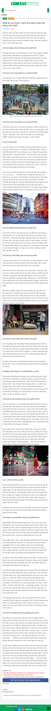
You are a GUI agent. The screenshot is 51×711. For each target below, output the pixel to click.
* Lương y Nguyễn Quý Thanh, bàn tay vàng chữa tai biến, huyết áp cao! (23, 677)
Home (4, 18)
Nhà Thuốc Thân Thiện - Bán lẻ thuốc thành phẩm (25, 680)
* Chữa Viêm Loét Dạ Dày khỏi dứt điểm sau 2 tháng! (18, 675)
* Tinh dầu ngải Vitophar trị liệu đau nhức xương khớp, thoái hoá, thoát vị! (23, 673)
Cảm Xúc (42, 706)
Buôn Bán (11, 18)
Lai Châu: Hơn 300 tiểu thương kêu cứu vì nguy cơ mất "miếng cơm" (22, 695)
